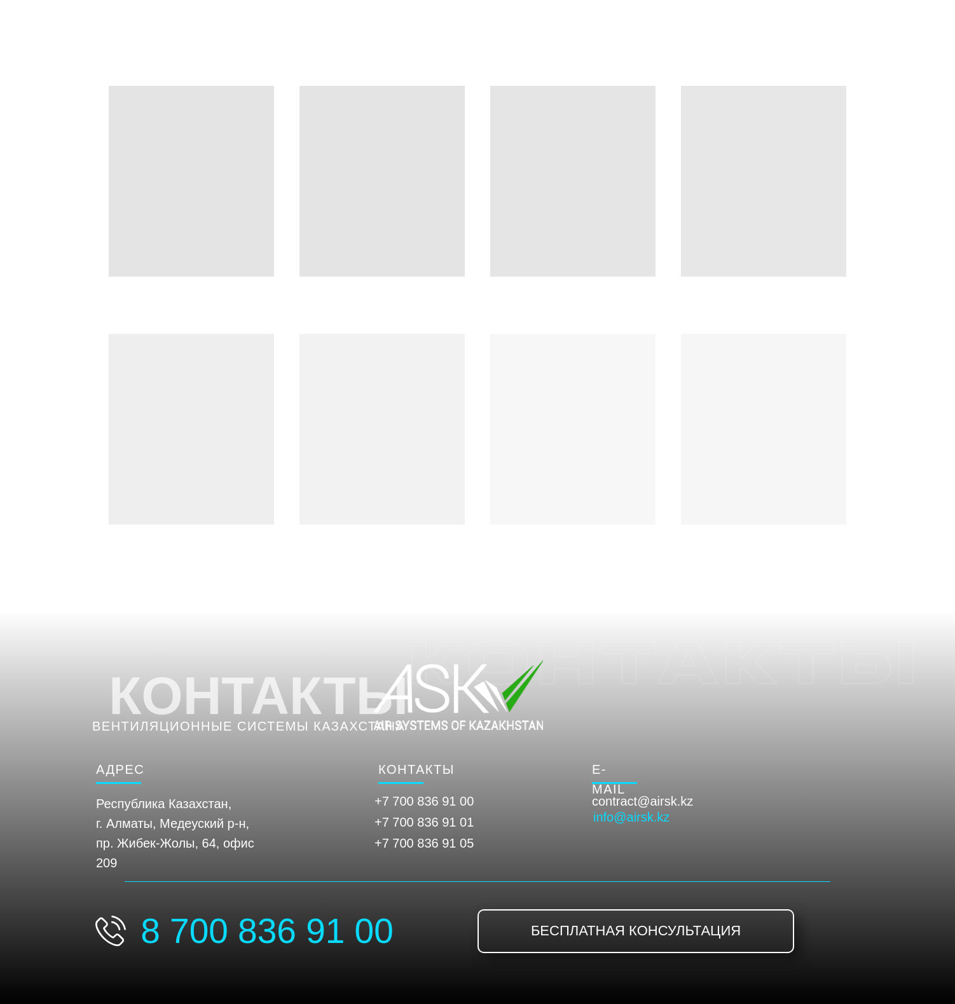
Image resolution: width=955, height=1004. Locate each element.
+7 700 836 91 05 (424, 843)
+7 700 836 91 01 (424, 822)
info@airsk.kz (631, 817)
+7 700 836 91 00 (424, 801)
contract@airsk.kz (642, 801)
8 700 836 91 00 (267, 931)
